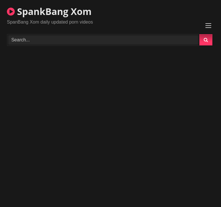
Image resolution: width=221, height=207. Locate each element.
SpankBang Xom (49, 11)
